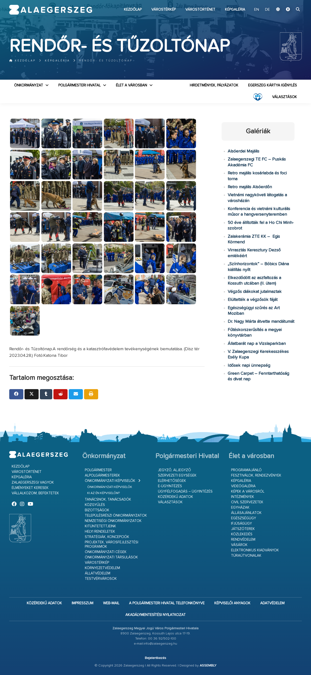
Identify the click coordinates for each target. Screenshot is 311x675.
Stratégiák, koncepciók (107, 537)
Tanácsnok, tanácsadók (108, 499)
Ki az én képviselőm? (103, 493)
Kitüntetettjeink (100, 526)
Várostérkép (163, 9)
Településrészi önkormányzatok (116, 515)
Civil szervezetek (247, 502)
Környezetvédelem (102, 568)
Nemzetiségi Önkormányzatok (113, 521)
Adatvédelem (272, 603)
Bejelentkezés (155, 658)
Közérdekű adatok (175, 497)
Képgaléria (235, 9)
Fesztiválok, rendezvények (256, 475)
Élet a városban (131, 85)
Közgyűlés (95, 505)
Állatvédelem (97, 573)
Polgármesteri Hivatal (79, 85)
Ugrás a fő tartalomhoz (289, 2)
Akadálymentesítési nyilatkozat (155, 615)
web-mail (111, 603)
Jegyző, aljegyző (174, 470)
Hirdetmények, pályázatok (214, 85)
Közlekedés (241, 534)
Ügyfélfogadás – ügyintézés (185, 491)
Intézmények (242, 497)
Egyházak (240, 507)
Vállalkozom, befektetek (35, 493)
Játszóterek (243, 529)
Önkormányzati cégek (106, 552)
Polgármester (98, 470)
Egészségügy (243, 518)
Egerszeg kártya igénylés (272, 85)
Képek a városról (247, 491)
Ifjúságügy (241, 523)
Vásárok (239, 545)
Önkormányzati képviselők (110, 481)
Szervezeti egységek (177, 475)
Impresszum (82, 603)
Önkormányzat (28, 85)
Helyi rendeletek (100, 531)
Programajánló (246, 470)
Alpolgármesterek (102, 475)
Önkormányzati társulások (111, 557)
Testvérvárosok (101, 579)
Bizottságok (97, 510)
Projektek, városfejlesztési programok (111, 544)
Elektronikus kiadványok (255, 550)
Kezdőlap (133, 9)
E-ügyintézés (170, 486)
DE (267, 10)
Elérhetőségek (172, 481)
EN (256, 10)
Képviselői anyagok (232, 603)
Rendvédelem (243, 539)
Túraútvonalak (246, 555)
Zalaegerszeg (50, 10)
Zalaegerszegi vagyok (33, 482)
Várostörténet (200, 9)
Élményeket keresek (30, 488)
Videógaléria (243, 486)
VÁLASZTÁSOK (284, 97)
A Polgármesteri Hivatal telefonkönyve (167, 603)
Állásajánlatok (246, 513)
